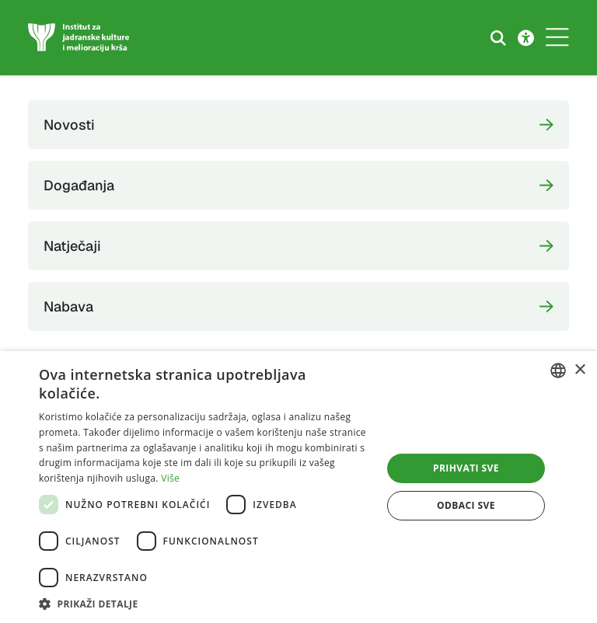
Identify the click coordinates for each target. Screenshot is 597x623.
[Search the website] (498, 38)
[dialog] (298, 487)
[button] (205, 603)
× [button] (579, 370)
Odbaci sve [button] (466, 505)
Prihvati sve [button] (466, 468)
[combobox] (558, 370)
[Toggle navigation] (557, 38)
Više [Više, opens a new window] (170, 478)
